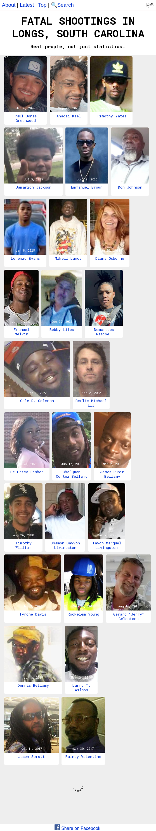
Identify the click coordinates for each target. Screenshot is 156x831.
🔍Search (62, 5)
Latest (27, 5)
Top (42, 5)
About (9, 5)
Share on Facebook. (78, 828)
